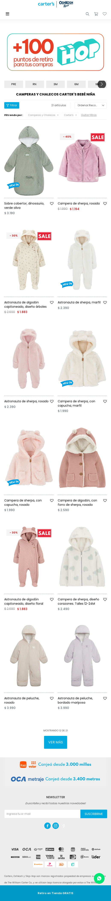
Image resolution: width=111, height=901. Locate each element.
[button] (87, 14)
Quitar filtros (89, 115)
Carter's (69, 115)
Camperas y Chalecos (41, 115)
